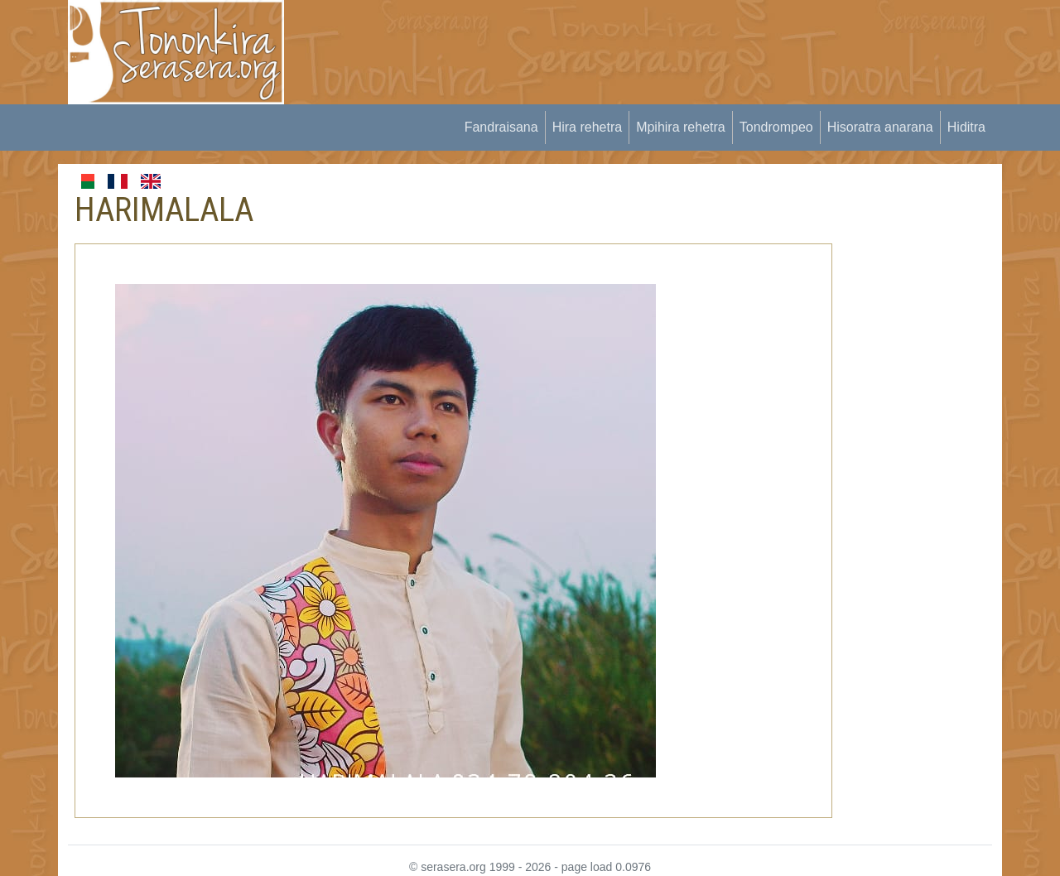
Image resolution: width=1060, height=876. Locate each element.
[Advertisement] (605, 37)
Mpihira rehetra (680, 127)
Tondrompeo (776, 127)
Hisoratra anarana (880, 127)
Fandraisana (501, 127)
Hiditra (966, 127)
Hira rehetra (587, 127)
